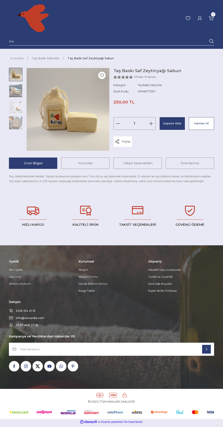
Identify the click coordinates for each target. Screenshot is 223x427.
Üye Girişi (15, 277)
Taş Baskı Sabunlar (151, 85)
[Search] (111, 42)
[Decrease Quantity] (118, 123)
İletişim (84, 270)
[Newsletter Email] (111, 351)
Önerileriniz (190, 163)
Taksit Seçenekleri (137, 163)
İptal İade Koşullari (161, 284)
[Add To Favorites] (102, 75)
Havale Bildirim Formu (94, 284)
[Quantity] (134, 123)
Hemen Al (201, 123)
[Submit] (206, 351)
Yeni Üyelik (17, 270)
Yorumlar (85, 163)
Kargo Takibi (87, 292)
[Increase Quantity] (151, 123)
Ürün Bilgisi (33, 163)
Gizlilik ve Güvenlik (161, 277)
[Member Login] (199, 18)
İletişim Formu (89, 277)
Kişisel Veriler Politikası (164, 292)
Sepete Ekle (172, 123)
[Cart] (211, 18)
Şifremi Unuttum (20, 284)
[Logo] (33, 18)
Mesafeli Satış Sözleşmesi (166, 270)
